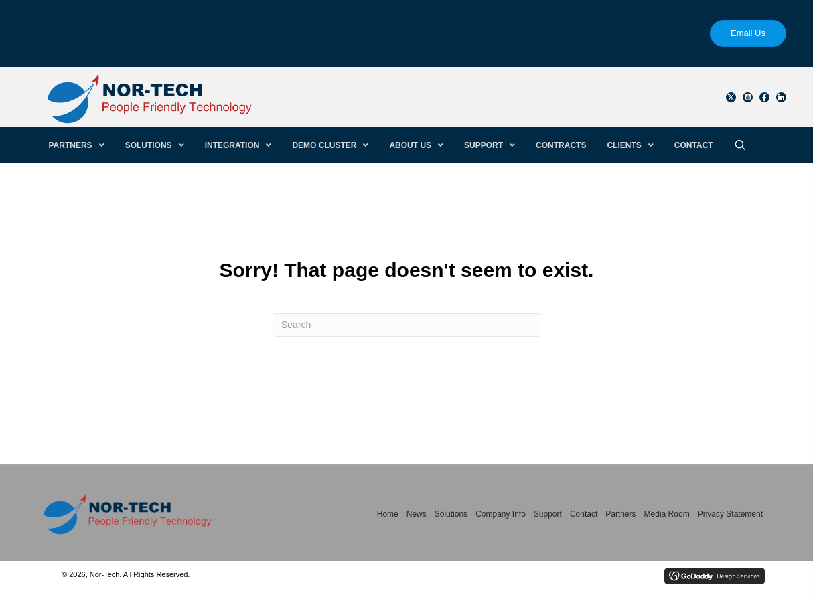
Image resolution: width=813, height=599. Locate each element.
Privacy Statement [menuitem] (730, 514)
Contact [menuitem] (583, 514)
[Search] (406, 325)
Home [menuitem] (387, 514)
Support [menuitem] (548, 514)
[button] (731, 97)
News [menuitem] (416, 514)
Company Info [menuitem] (500, 514)
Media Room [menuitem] (667, 514)
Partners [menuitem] (620, 514)
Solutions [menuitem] (451, 514)
